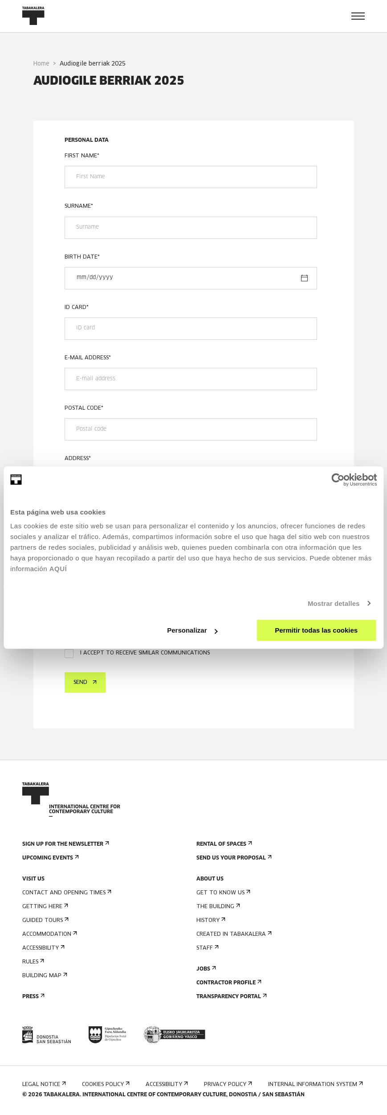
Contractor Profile (228, 983)
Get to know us (222, 893)
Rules (32, 962)
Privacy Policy (227, 1084)
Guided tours (44, 920)
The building (217, 906)
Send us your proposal (233, 858)
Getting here (44, 906)
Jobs (205, 969)
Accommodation (48, 934)
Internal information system (314, 1084)
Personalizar (192, 630)
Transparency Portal (230, 997)
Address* (78, 458)
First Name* (82, 156)
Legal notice (43, 1084)
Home (41, 64)
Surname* (79, 206)
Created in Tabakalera (233, 934)
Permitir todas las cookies (316, 630)
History (210, 920)
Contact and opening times (66, 893)
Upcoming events (49, 858)
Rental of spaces (223, 844)
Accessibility (42, 948)
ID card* (77, 307)
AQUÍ (58, 568)
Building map (43, 976)
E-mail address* (88, 358)
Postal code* (84, 408)
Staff (206, 948)
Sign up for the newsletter (64, 844)
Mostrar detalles (334, 603)
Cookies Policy (105, 1084)
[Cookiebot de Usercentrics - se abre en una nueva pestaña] (338, 479)
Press (32, 997)
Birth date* (82, 257)
